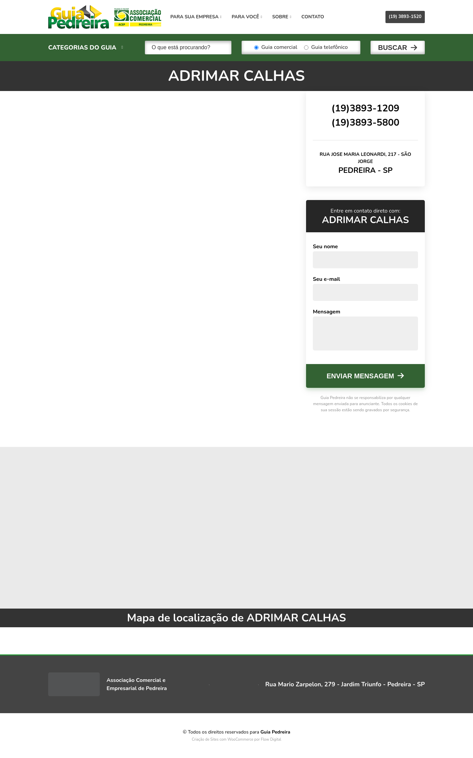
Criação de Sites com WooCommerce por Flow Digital (236, 739)
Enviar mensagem (360, 376)
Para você (247, 17)
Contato (312, 17)
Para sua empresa (196, 17)
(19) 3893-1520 (405, 17)
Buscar (392, 47)
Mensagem (326, 311)
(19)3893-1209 (365, 108)
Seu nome (325, 246)
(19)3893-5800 (365, 122)
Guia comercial (275, 47)
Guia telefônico (326, 47)
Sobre (281, 17)
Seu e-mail (326, 279)
